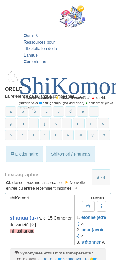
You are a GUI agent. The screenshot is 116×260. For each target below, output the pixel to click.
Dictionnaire (24, 154)
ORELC (13, 89)
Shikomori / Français (71, 154)
